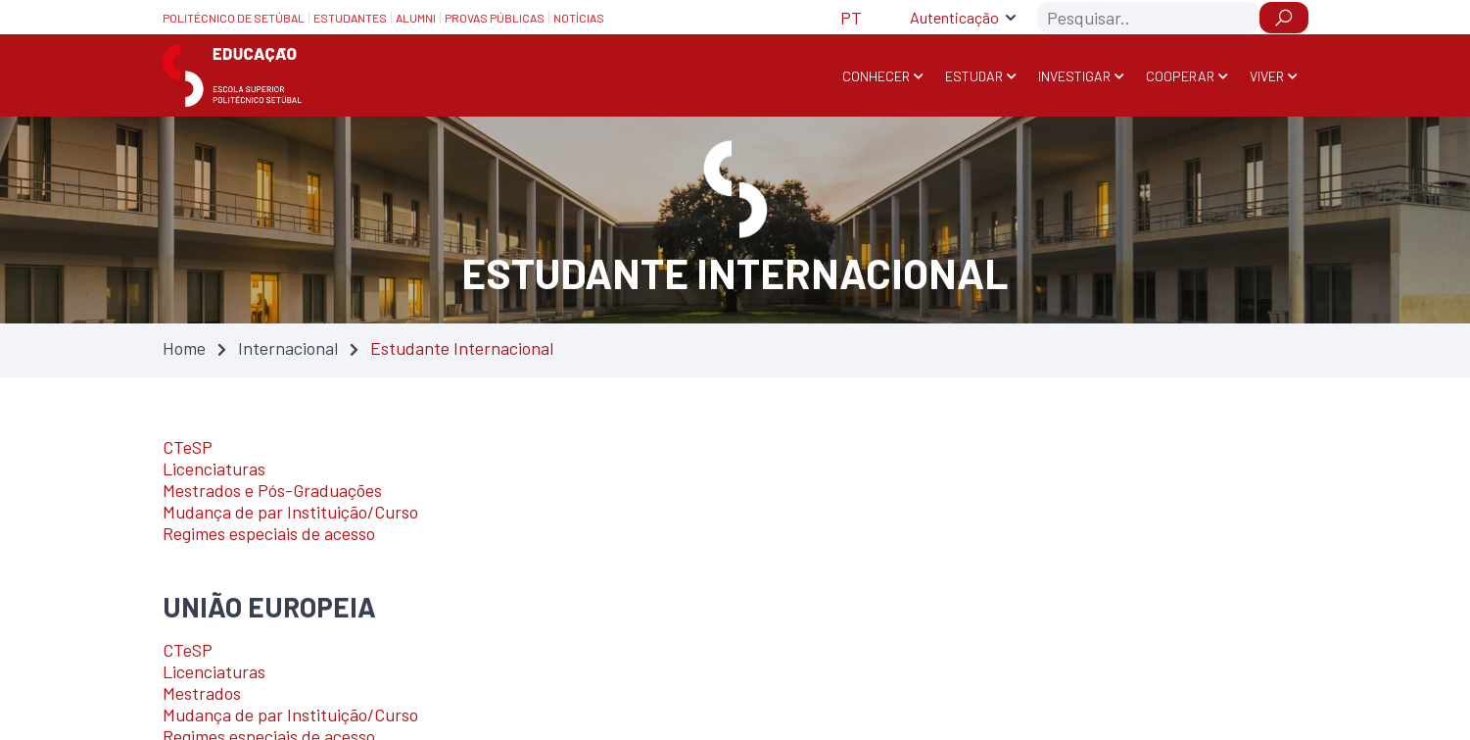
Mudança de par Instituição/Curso (290, 511)
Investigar (1074, 76)
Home (184, 348)
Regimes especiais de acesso (269, 533)
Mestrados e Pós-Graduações (272, 490)
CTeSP (188, 447)
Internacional (288, 348)
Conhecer (876, 76)
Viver (1267, 76)
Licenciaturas (214, 468)
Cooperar (1180, 76)
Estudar (974, 76)
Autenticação (954, 17)
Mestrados (202, 693)
